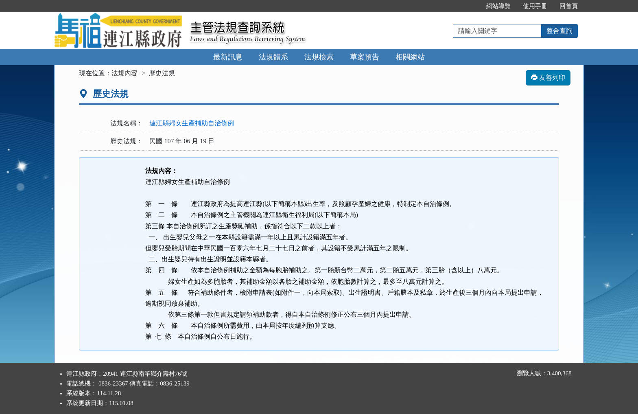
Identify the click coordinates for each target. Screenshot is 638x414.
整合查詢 (559, 30)
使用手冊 (535, 6)
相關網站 (410, 57)
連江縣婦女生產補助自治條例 (191, 123)
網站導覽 (498, 6)
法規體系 (273, 57)
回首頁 (568, 6)
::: (471, 6)
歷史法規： (126, 141)
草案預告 (364, 57)
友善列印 (548, 77)
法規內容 (124, 73)
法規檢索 (319, 57)
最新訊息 (228, 57)
